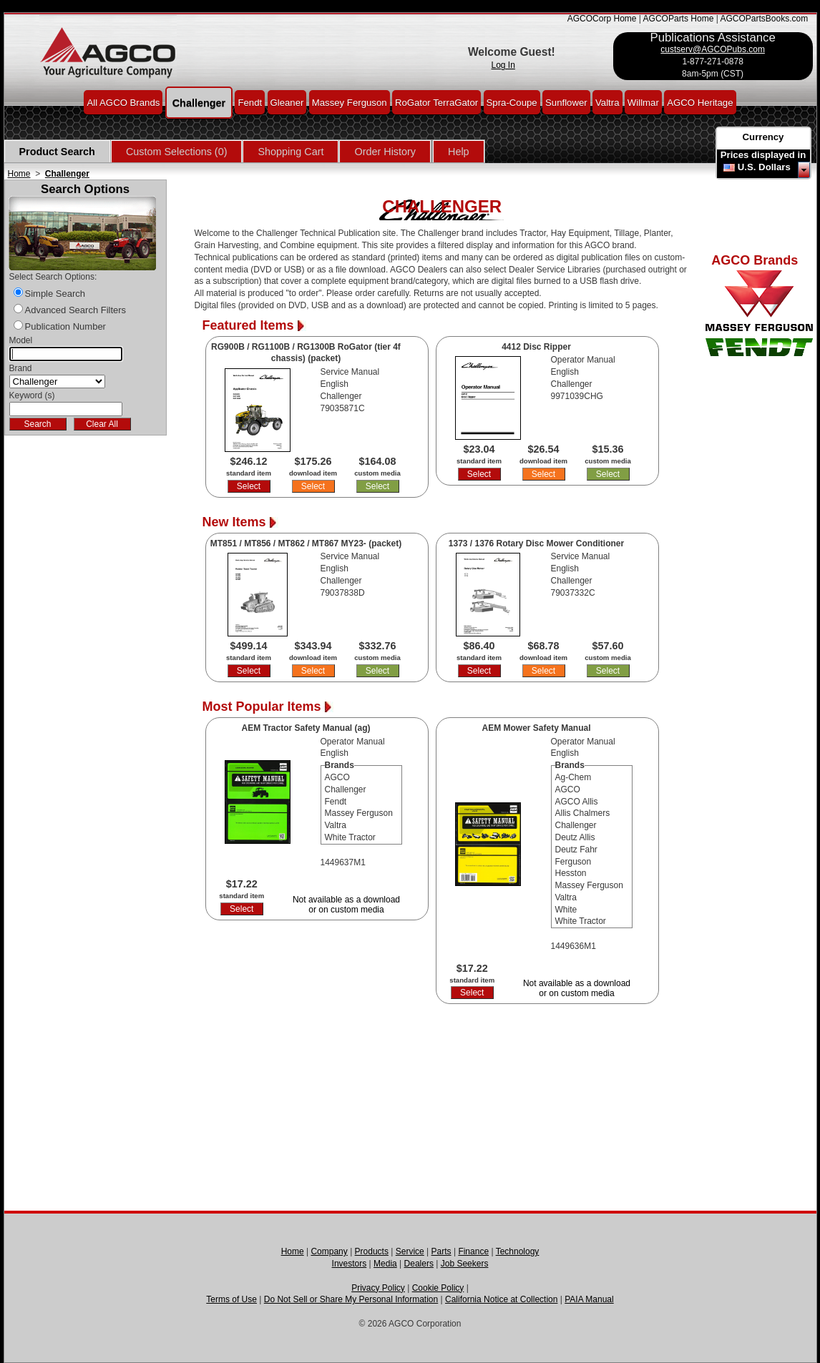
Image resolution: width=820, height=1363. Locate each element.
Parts (441, 1251)
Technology (518, 1251)
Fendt (250, 102)
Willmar (643, 102)
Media (385, 1264)
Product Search (57, 151)
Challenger (198, 102)
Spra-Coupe (512, 102)
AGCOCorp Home (602, 19)
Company (329, 1251)
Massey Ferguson (349, 102)
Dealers (419, 1264)
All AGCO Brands (123, 102)
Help (458, 151)
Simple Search (55, 293)
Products (372, 1251)
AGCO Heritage (700, 102)
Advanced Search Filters (76, 310)
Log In (503, 65)
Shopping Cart (290, 151)
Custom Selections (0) (177, 151)
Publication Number (65, 326)
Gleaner (287, 102)
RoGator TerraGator (436, 102)
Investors (349, 1264)
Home (19, 174)
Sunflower (566, 102)
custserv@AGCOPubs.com (712, 49)
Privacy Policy (378, 1288)
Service (410, 1251)
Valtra (607, 102)
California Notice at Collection (501, 1299)
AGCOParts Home (678, 19)
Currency (763, 137)
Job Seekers (465, 1264)
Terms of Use (231, 1299)
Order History (385, 151)
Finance (473, 1251)
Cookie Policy (438, 1288)
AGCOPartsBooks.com (764, 19)
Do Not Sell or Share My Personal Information (351, 1299)
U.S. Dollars (764, 167)
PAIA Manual (589, 1299)
